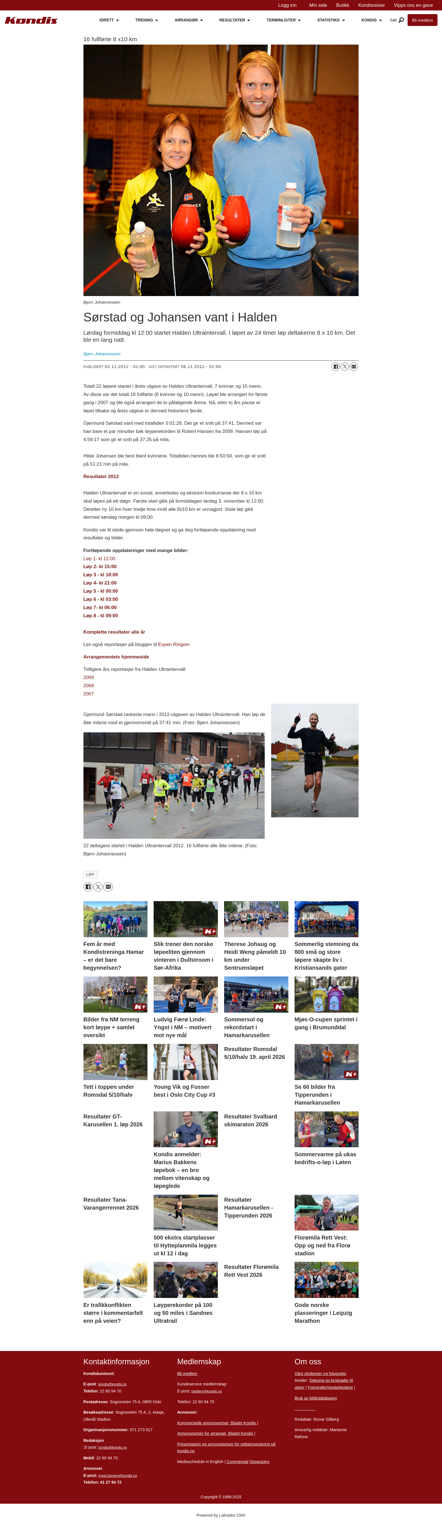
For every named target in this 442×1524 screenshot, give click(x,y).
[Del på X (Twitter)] (345, 366)
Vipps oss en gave (413, 5)
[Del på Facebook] (336, 366)
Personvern (305, 1408)
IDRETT (107, 20)
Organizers (259, 1461)
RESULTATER (232, 20)
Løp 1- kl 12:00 (99, 558)
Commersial (237, 1461)
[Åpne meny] (401, 20)
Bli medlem (422, 20)
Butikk (342, 5)
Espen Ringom (174, 644)
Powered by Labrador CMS (221, 1515)
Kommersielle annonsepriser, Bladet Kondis (217, 1423)
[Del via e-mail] (354, 366)
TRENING (144, 20)
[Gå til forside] (31, 20)
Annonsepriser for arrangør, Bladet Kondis (215, 1433)
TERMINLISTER (281, 20)
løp (90, 874)
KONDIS (369, 20)
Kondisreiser (371, 5)
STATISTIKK (328, 20)
